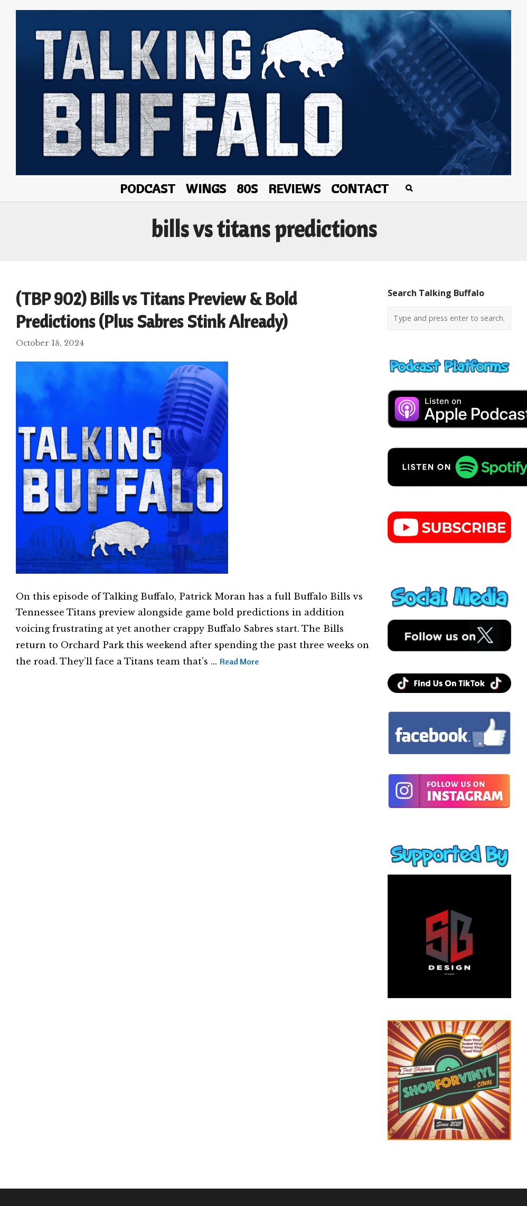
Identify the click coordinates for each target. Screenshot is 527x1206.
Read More (239, 661)
